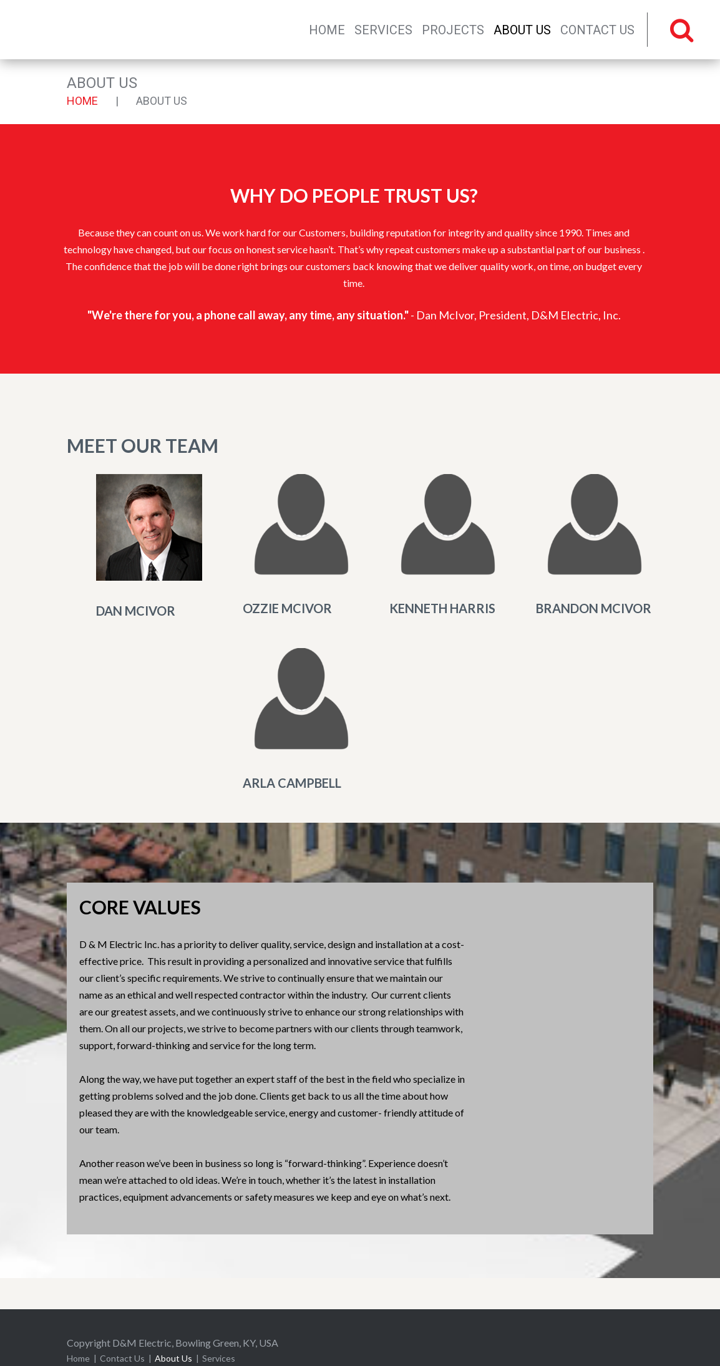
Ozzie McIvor (287, 608)
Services (383, 29)
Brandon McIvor (593, 608)
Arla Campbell (292, 782)
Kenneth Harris (442, 608)
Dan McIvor (135, 610)
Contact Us (597, 29)
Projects (453, 29)
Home (327, 29)
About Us (522, 29)
